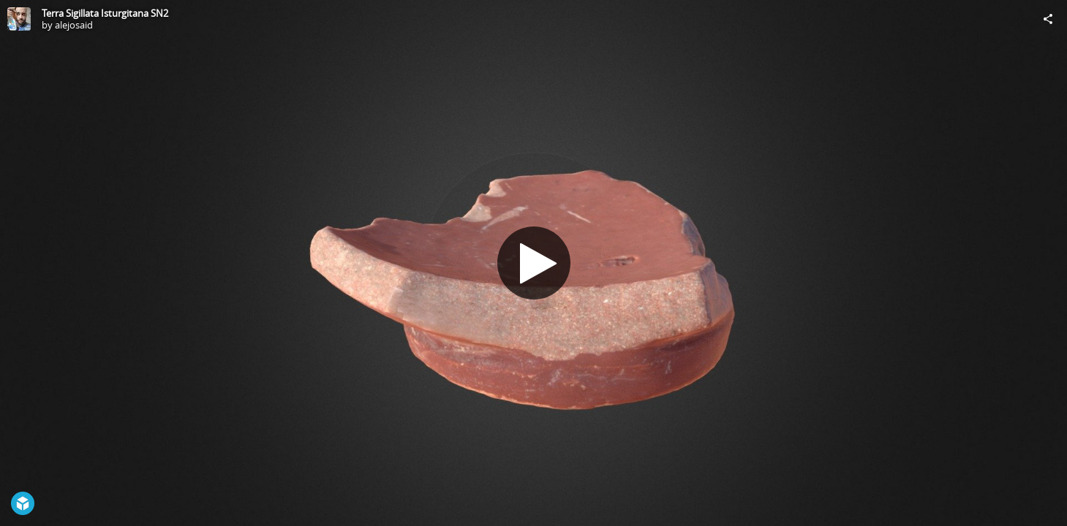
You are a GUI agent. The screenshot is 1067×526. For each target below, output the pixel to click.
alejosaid (74, 24)
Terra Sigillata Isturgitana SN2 (105, 13)
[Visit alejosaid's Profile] (19, 19)
